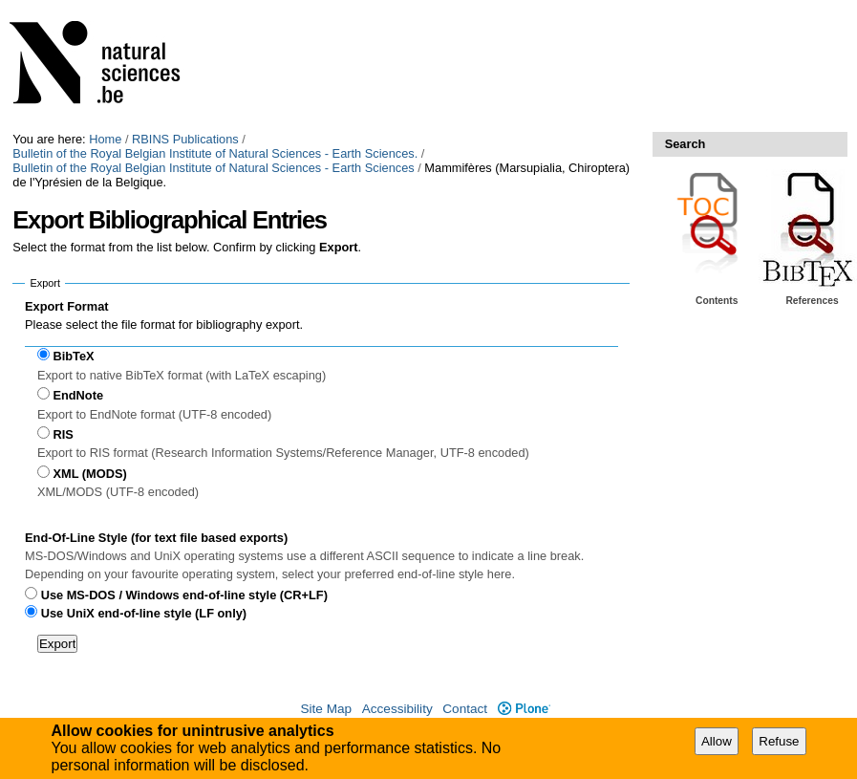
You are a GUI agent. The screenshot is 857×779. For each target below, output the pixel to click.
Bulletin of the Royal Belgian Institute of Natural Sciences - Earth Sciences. (215, 153)
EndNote (78, 395)
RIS (63, 434)
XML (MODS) (89, 473)
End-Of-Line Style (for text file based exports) (156, 537)
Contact (464, 709)
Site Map (326, 709)
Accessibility (397, 709)
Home (105, 139)
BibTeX (73, 356)
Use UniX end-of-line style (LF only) (143, 613)
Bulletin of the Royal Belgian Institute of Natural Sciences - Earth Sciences (213, 168)
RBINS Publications (185, 139)
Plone (524, 709)
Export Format (66, 306)
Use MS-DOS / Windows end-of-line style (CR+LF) (184, 595)
